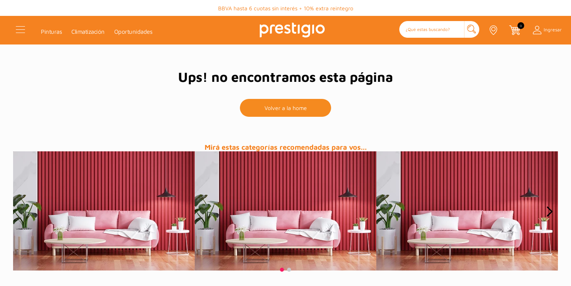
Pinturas (51, 31)
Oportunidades (133, 31)
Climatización (88, 31)
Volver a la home (285, 107)
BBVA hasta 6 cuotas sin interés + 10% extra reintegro (285, 8)
